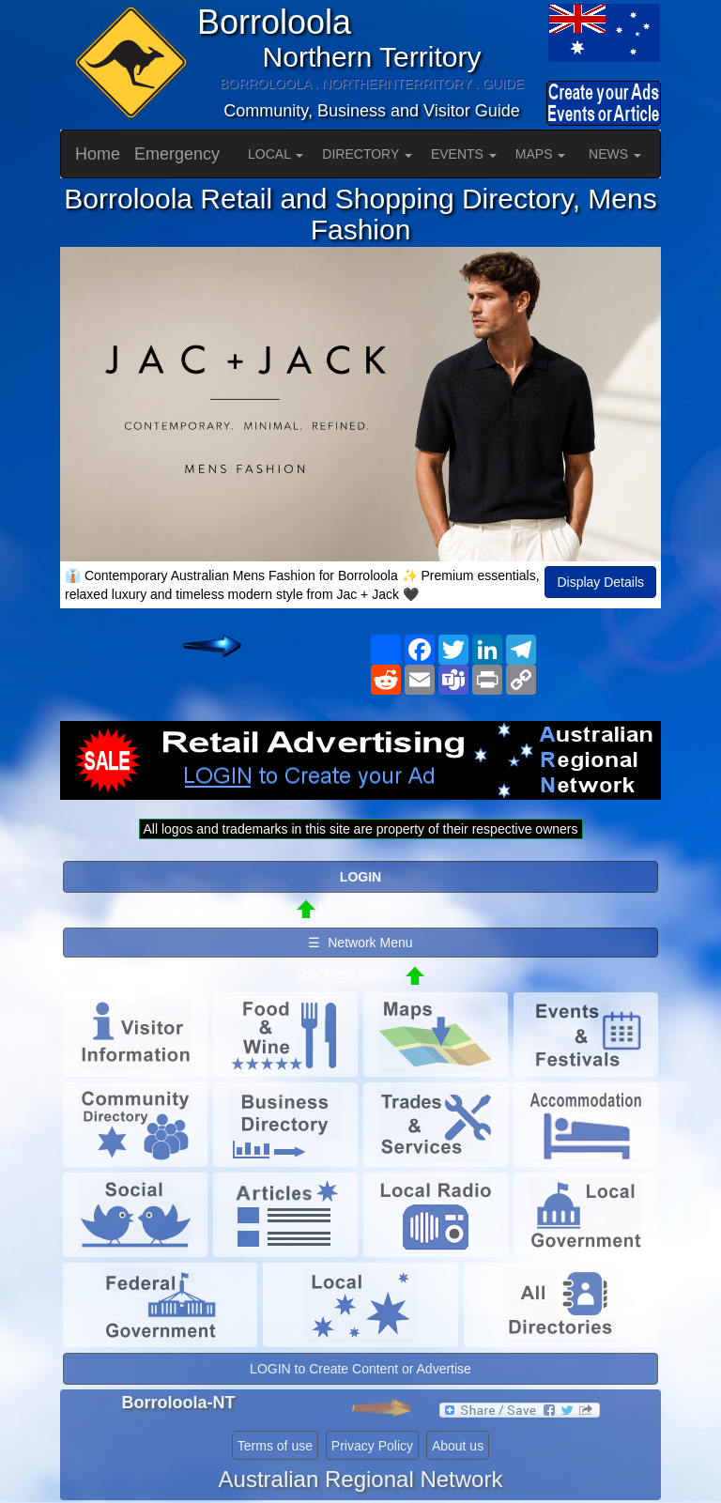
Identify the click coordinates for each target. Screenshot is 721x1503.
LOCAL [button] (275, 153)
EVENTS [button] (464, 153)
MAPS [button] (540, 153)
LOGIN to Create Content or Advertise (360, 1368)
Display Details (600, 582)
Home (97, 154)
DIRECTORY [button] (367, 153)
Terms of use (275, 1445)
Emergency (177, 154)
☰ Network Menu (360, 942)
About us (457, 1445)
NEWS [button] (615, 153)
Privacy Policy (372, 1445)
